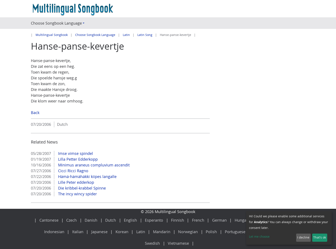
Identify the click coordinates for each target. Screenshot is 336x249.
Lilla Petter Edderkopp (77, 159)
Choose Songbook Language (95, 35)
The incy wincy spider (77, 193)
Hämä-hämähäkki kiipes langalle (87, 176)
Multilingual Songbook (52, 35)
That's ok (319, 238)
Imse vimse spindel (75, 153)
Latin (126, 35)
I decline (303, 238)
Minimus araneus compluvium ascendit (93, 164)
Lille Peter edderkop (75, 182)
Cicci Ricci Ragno (72, 170)
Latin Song (144, 35)
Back (35, 112)
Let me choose (259, 236)
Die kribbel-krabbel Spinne (81, 188)
